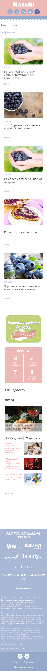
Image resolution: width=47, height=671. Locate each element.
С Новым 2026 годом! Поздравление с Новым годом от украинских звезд (13, 464)
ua (37, 11)
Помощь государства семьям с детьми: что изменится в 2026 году (12, 448)
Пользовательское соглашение (12, 644)
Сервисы (23, 350)
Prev (6, 417)
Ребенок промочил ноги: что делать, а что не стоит (13, 477)
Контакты (28, 662)
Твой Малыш (23, 4)
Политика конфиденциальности (12, 648)
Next (40, 417)
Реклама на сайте (23, 667)
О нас (16, 662)
